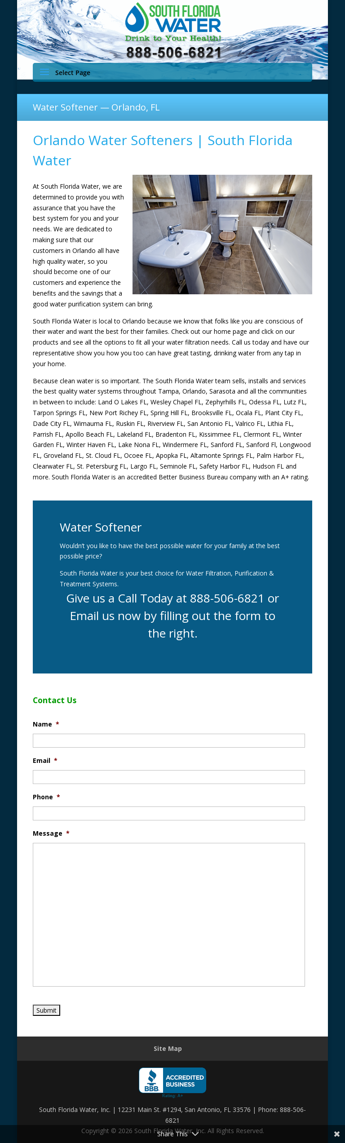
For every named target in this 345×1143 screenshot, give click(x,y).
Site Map (168, 1048)
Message (51, 833)
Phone (46, 797)
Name (46, 724)
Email (45, 761)
